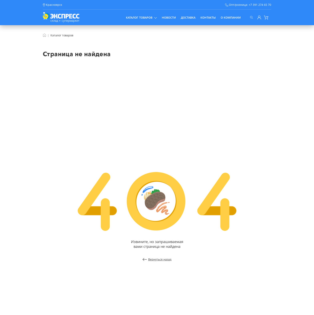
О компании (231, 17)
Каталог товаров (141, 17)
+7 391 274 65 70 (260, 5)
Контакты (208, 17)
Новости (169, 17)
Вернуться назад (157, 259)
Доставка (188, 17)
